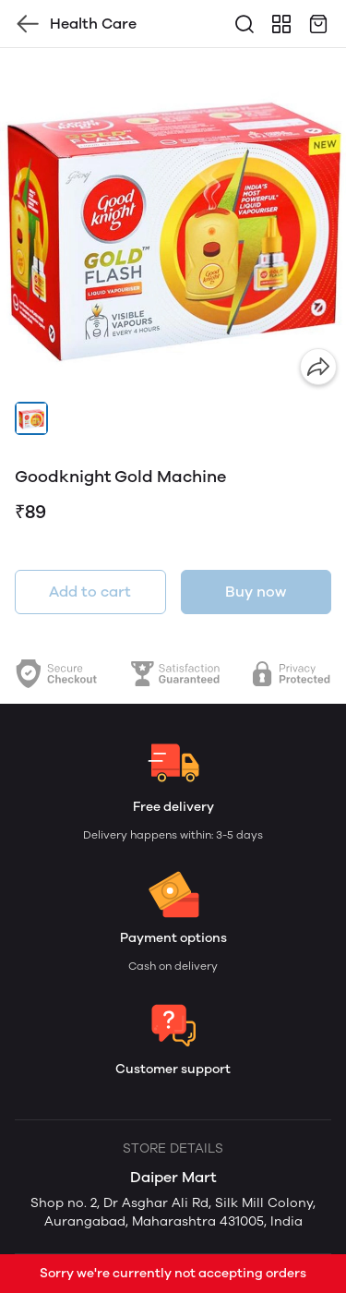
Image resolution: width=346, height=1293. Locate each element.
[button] (31, 418)
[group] (173, 221)
